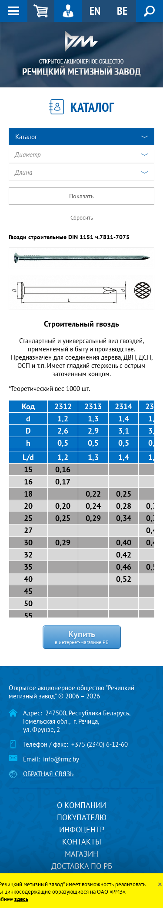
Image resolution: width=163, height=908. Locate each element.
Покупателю (81, 817)
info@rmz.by (61, 759)
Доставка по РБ (81, 866)
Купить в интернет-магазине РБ (82, 636)
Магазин (81, 854)
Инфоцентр (81, 830)
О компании (81, 805)
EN (95, 10)
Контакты (81, 842)
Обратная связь (48, 774)
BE (122, 10)
